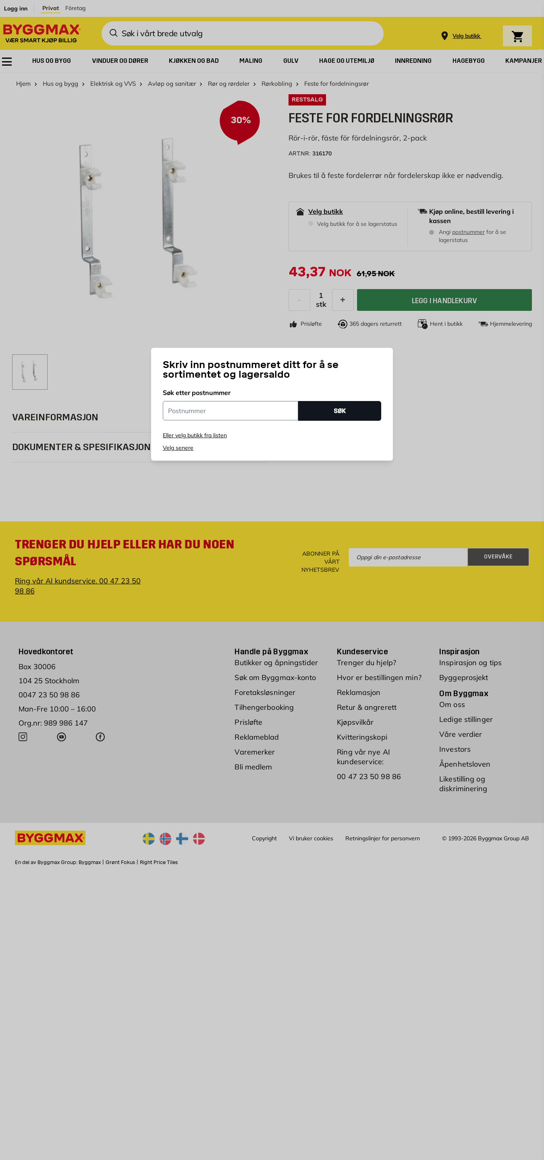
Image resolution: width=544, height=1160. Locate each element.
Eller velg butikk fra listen (195, 435)
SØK (340, 411)
